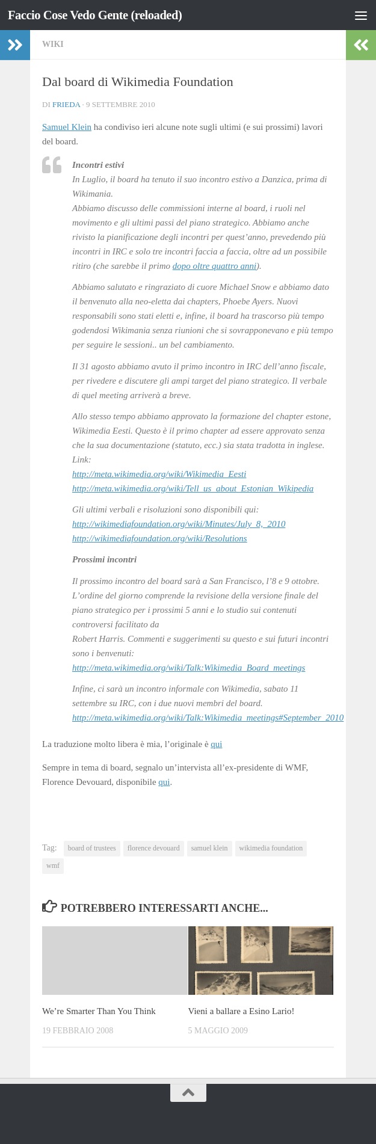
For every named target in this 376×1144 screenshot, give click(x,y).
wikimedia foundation (271, 848)
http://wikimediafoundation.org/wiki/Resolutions (159, 538)
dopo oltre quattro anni (214, 266)
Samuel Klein (66, 127)
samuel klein (209, 848)
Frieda (66, 104)
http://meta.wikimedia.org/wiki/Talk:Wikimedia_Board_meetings (188, 667)
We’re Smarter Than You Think (99, 1011)
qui (216, 744)
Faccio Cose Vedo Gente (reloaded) (97, 15)
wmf (53, 865)
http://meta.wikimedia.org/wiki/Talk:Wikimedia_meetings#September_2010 (208, 717)
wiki (53, 44)
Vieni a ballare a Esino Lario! (241, 1011)
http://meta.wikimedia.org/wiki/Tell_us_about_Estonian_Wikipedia (192, 488)
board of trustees (92, 848)
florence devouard (154, 848)
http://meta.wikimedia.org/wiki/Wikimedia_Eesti (159, 474)
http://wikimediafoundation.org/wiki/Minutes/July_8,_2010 (178, 524)
